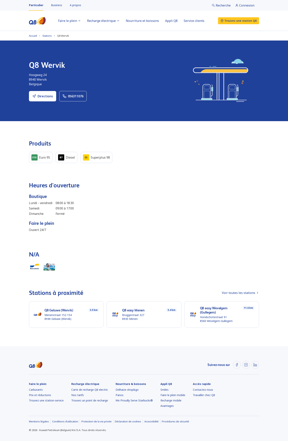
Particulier (36, 5)
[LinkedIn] (255, 365)
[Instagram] (246, 365)
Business (56, 5)
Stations (47, 35)
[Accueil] (37, 21)
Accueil (33, 35)
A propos (75, 5)
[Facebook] (237, 365)
